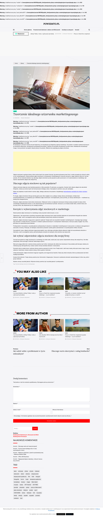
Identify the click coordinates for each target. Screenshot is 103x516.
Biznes (15, 111)
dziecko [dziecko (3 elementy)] (28, 474)
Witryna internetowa (58, 409)
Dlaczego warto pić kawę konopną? (27, 446)
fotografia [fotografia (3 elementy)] (16, 479)
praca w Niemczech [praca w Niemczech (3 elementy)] (36, 487)
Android (14, 291)
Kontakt (77, 29)
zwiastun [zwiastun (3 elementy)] (16, 498)
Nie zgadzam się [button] (70, 514)
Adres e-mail (17, 409)
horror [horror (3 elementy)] (22, 479)
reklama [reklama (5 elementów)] (25, 490)
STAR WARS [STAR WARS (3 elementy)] (17, 493)
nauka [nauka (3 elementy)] (21, 484)
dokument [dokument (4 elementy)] (16, 474)
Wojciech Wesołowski (72, 33)
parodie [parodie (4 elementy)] (16, 487)
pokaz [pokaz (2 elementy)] (27, 487)
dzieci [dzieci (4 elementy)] (22, 474)
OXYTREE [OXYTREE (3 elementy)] (35, 484)
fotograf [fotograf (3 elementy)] (38, 476)
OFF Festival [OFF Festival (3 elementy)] (28, 484)
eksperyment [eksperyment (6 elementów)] (34, 474)
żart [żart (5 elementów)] (21, 498)
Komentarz (16, 386)
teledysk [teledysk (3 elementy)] (29, 493)
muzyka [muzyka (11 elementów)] (16, 484)
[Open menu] (14, 29)
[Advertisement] (51, 46)
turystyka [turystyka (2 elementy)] (39, 493)
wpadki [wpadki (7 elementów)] (26, 495)
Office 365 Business (23, 456)
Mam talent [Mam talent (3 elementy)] (34, 482)
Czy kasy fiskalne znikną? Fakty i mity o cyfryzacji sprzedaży (41, 34)
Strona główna (28, 29)
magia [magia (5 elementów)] (28, 482)
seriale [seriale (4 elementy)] (31, 490)
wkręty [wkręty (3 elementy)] (20, 495)
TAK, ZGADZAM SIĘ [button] (60, 514)
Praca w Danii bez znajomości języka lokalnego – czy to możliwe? (49, 294)
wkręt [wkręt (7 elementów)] (15, 495)
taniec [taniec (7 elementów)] (23, 493)
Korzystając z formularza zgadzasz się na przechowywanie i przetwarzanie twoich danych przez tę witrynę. (42, 416)
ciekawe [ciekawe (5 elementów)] (37, 471)
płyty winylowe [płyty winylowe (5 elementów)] (18, 490)
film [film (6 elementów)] (29, 476)
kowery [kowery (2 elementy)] (23, 482)
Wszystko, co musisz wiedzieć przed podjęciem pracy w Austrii (75, 294)
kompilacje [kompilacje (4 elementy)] (17, 482)
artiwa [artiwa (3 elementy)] (26, 471)
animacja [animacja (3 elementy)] (20, 471)
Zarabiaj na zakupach (67, 29)
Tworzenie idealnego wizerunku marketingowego (25, 264)
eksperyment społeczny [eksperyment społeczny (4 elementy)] (20, 476)
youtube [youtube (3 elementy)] (37, 495)
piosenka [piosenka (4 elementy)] (22, 487)
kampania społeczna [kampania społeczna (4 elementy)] (35, 479)
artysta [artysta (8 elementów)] (31, 471)
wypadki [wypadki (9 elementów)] (31, 495)
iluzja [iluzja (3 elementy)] (27, 479)
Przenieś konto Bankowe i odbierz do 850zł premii (46, 29)
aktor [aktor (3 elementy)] (15, 471)
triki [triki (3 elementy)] (34, 493)
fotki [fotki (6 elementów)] (33, 476)
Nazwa (15, 403)
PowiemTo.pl (51, 24)
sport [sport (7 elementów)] (35, 490)
